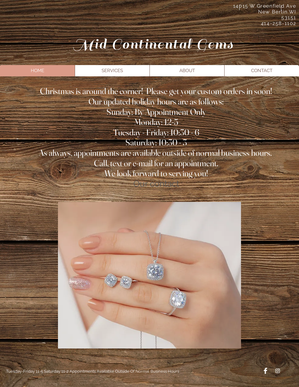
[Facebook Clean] (265, 371)
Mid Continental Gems (153, 44)
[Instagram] (278, 371)
